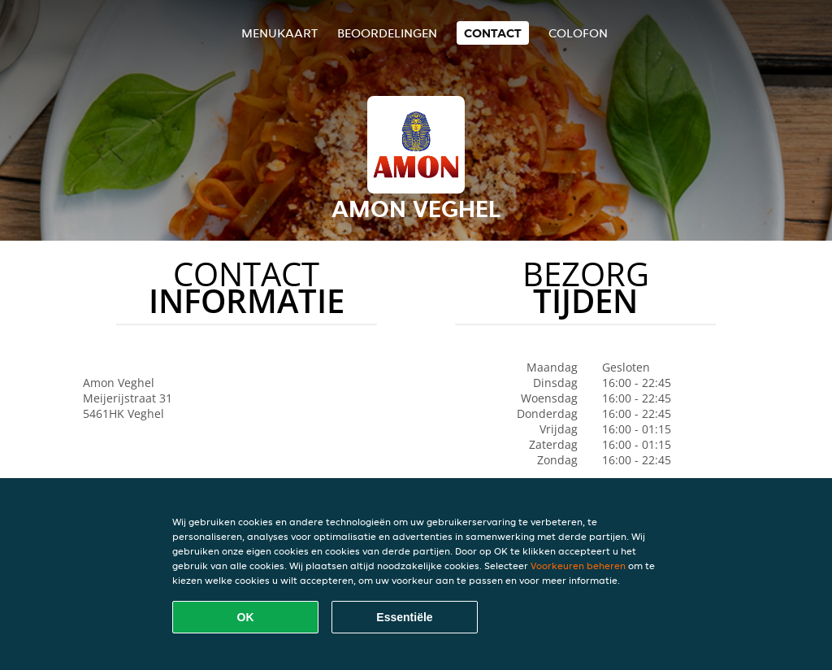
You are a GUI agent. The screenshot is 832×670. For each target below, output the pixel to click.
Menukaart (279, 32)
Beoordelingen (387, 32)
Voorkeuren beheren (578, 565)
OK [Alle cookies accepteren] (245, 617)
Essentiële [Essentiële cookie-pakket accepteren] (404, 617)
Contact (493, 32)
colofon (578, 32)
